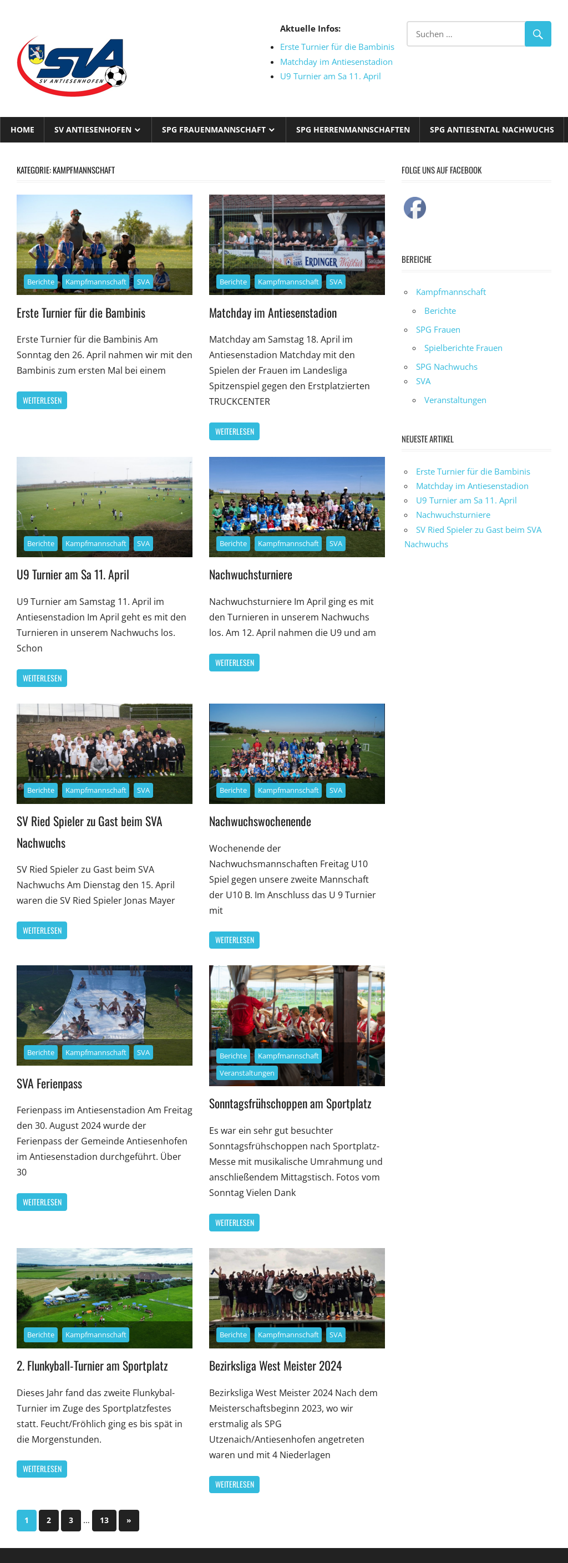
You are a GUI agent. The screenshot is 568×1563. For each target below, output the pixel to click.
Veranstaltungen (247, 1072)
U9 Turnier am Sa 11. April (330, 76)
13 (104, 1519)
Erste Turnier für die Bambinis (337, 46)
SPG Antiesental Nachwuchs (492, 129)
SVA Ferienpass (50, 1082)
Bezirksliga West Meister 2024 (277, 1364)
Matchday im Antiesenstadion (336, 61)
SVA (143, 282)
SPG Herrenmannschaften (353, 129)
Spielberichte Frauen (463, 347)
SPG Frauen (438, 329)
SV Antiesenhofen (92, 129)
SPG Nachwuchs (447, 366)
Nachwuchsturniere (252, 574)
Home (22, 129)
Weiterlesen (42, 400)
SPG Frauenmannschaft (214, 129)
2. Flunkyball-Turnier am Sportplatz (94, 1364)
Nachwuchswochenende (261, 820)
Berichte (40, 282)
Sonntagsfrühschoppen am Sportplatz (291, 1103)
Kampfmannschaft (95, 282)
